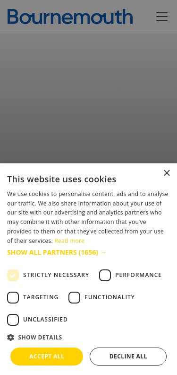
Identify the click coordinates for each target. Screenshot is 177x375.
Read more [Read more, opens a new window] (69, 241)
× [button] (166, 173)
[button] (88, 252)
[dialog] (88, 269)
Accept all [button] (46, 356)
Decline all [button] (128, 356)
